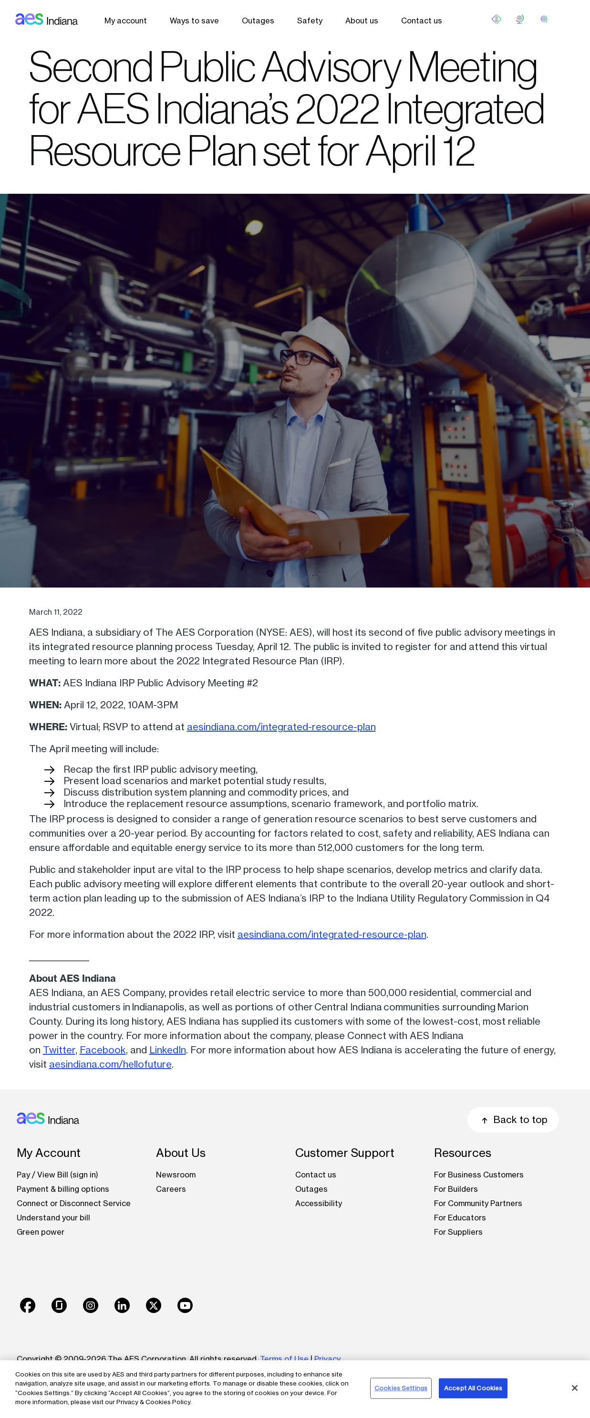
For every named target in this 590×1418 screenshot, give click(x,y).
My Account (49, 1153)
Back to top (513, 1119)
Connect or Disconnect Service (74, 1203)
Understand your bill (53, 1217)
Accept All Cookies (473, 1388)
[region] (295, 1389)
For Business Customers (479, 1174)
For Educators (460, 1217)
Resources (462, 1153)
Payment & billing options (63, 1189)
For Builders (456, 1189)
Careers (171, 1189)
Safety (309, 20)
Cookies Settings (400, 1388)
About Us (181, 1153)
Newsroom (176, 1174)
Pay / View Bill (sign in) (57, 1174)
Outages (258, 20)
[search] (544, 19)
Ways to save (194, 20)
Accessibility (318, 1203)
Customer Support (344, 1153)
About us (361, 20)
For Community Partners (478, 1203)
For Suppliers (458, 1232)
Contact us (421, 20)
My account (125, 20)
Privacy (328, 1359)
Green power (40, 1232)
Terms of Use (284, 1359)
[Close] (574, 1387)
